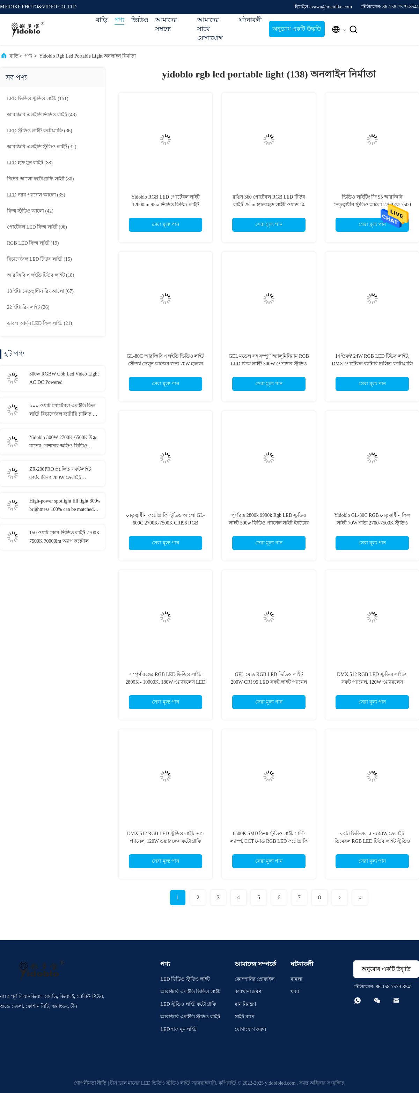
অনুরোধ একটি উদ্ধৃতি (296, 29)
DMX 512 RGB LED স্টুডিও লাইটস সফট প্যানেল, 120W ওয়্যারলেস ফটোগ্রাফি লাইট (372, 682)
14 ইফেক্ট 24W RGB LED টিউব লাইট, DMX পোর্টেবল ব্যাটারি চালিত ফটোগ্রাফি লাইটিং (372, 364)
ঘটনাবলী (250, 19)
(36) (39, 130)
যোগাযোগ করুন (250, 1029)
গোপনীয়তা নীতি (90, 1083)
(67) (40, 291)
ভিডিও (139, 19)
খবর (295, 991)
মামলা (296, 979)
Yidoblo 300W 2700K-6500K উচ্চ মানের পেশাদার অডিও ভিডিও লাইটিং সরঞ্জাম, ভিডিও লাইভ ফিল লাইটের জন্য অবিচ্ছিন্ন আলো (62, 442)
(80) (40, 178)
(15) (39, 259)
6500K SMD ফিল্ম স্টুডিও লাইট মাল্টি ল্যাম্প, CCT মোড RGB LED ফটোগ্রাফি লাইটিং (269, 841)
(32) (41, 146)
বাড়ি (102, 19)
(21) (39, 323)
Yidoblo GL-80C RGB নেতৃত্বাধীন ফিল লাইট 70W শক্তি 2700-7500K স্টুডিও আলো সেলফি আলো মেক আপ (372, 523)
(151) (37, 98)
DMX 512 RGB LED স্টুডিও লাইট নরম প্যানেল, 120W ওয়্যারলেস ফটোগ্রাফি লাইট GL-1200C (165, 841)
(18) (40, 275)
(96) (37, 227)
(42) (30, 211)
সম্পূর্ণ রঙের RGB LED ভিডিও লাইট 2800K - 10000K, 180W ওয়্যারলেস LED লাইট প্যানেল (165, 682)
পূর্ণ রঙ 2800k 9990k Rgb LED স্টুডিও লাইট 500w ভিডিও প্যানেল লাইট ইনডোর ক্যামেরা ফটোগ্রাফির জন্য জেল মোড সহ (269, 523)
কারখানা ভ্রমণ (248, 991)
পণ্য (119, 19)
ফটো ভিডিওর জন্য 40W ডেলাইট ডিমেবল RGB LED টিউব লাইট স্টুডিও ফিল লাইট (372, 841)
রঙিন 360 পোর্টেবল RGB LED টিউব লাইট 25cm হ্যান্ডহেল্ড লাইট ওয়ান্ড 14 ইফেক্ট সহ (269, 204)
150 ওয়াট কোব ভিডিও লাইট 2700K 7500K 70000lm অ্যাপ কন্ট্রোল (64, 537)
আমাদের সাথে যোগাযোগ (210, 29)
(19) (33, 243)
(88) (30, 162)
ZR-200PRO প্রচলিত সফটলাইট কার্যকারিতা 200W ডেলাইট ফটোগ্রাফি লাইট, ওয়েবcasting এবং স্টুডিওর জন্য (63, 474)
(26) (28, 307)
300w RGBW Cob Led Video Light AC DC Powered (64, 378)
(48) (41, 114)
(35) (36, 195)
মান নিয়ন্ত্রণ (245, 1004)
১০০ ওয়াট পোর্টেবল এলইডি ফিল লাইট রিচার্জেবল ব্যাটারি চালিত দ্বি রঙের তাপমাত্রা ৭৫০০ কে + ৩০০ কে (63, 410)
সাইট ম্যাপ (245, 1016)
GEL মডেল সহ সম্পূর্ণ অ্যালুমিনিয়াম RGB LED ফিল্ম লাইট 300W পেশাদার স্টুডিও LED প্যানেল (269, 364)
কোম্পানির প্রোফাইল (255, 979)
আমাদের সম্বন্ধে (166, 24)
